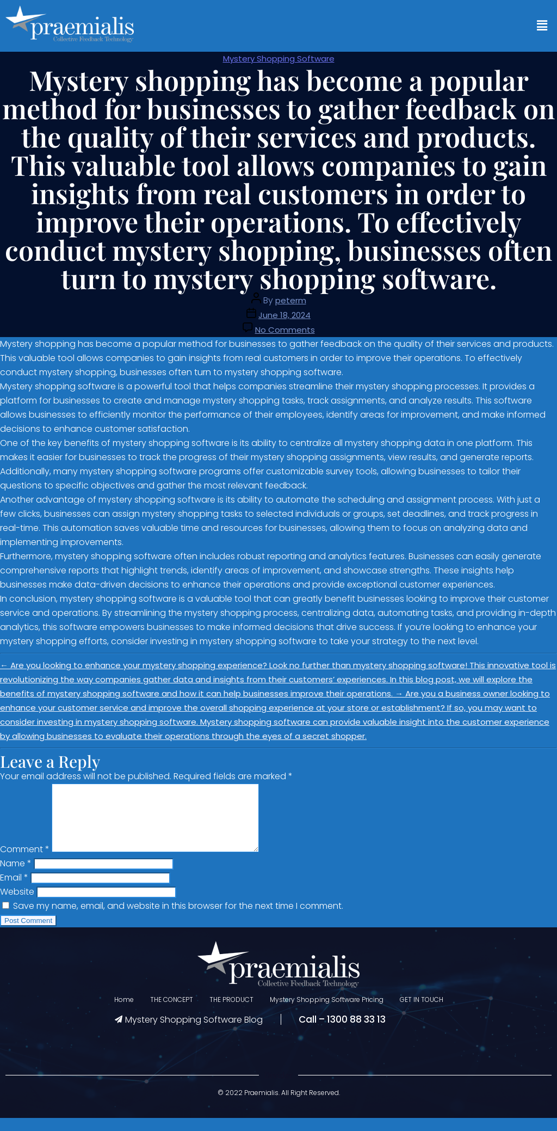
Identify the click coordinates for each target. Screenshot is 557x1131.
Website (17, 904)
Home (124, 1012)
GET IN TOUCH (421, 1012)
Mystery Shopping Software (279, 58)
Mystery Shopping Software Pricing (326, 1012)
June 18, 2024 (284, 315)
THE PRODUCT (231, 1012)
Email (14, 890)
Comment (24, 862)
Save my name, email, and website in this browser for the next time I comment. (178, 919)
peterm (290, 300)
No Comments (285, 329)
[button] (542, 25)
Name (16, 876)
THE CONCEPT (171, 1012)
